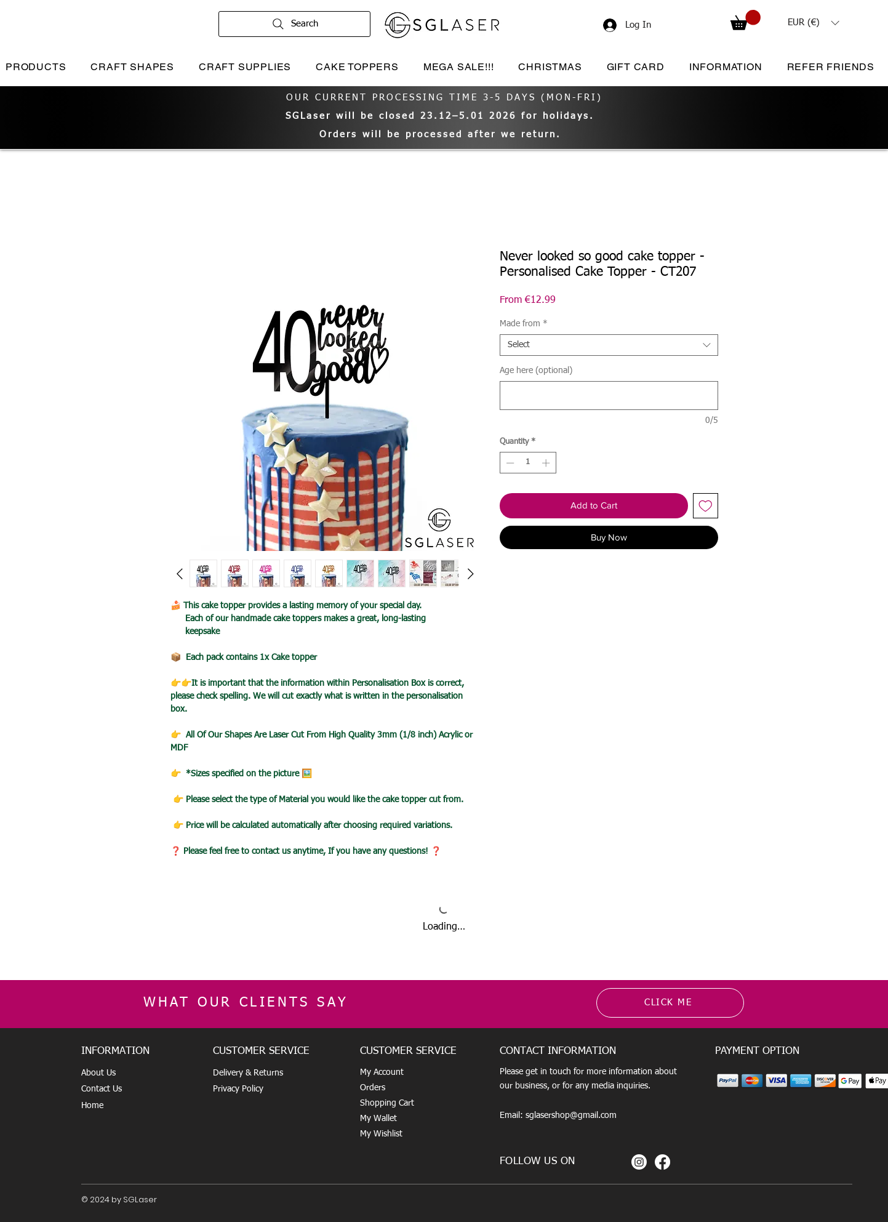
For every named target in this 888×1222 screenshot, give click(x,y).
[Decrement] (509, 462)
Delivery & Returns (248, 1073)
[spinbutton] (528, 462)
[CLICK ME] (670, 1003)
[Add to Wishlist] (705, 505)
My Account (382, 1072)
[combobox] (609, 345)
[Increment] (547, 462)
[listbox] (813, 23)
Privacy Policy (238, 1089)
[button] (745, 20)
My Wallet (378, 1118)
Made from (524, 324)
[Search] (294, 24)
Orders (372, 1087)
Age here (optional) (536, 370)
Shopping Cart (387, 1103)
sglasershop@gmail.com (571, 1115)
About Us (98, 1073)
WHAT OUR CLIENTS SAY (246, 1003)
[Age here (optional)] (609, 395)
